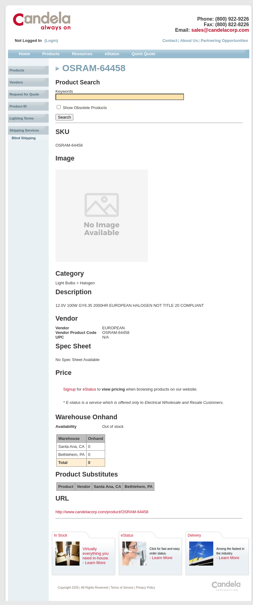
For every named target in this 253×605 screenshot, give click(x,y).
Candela (42, 20)
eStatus (89, 389)
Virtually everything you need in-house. (96, 553)
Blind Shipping (24, 138)
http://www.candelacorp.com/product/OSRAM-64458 (101, 512)
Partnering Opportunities (224, 40)
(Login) (51, 40)
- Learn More (94, 562)
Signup (69, 389)
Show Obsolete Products (85, 107)
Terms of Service (122, 587)
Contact (169, 40)
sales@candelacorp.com (220, 30)
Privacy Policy (145, 587)
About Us (189, 40)
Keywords (64, 91)
